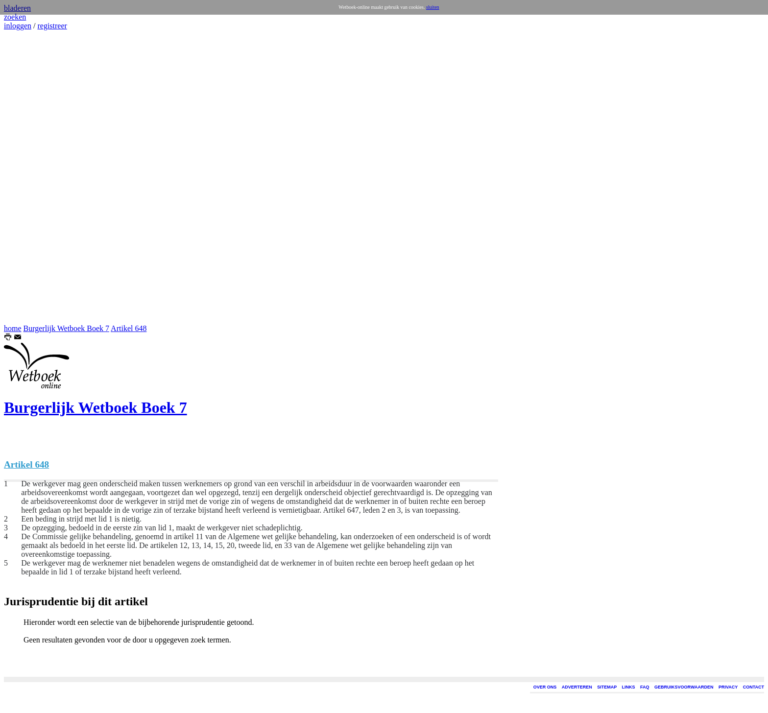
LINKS (628, 687)
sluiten (432, 7)
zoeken (15, 17)
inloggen (17, 26)
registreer (52, 26)
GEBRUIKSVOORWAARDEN (683, 687)
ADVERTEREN (577, 687)
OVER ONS (545, 687)
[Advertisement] (33, 177)
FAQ (644, 687)
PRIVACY (728, 687)
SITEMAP (607, 687)
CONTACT (753, 687)
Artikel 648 (128, 328)
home (13, 328)
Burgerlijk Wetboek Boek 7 (66, 328)
